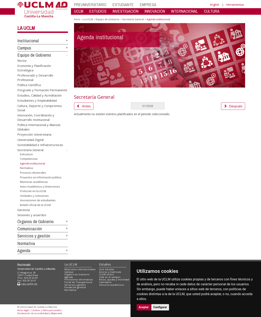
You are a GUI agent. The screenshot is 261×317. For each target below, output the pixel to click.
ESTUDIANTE (123, 4)
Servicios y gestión (33, 236)
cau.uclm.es (27, 284)
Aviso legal (23, 310)
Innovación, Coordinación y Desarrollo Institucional (35, 117)
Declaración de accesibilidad (33, 313)
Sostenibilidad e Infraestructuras (40, 145)
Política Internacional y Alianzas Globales (39, 127)
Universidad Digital (30, 139)
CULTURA (211, 11)
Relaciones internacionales (80, 269)
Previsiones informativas (78, 279)
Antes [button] (84, 106)
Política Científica (29, 85)
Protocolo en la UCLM (33, 191)
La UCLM (26, 28)
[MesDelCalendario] (147, 105)
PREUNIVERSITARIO (90, 4)
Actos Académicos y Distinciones (40, 186)
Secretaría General (30, 150)
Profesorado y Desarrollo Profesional (35, 77)
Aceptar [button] (144, 307)
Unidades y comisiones (34, 196)
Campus (24, 48)
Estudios (105, 264)
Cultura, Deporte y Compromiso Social (39, 107)
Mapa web (56, 313)
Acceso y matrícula (110, 271)
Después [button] (233, 106)
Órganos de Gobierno (35, 221)
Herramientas (235, 5)
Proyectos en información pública (40, 177)
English (214, 5)
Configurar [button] (160, 307)
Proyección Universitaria (34, 134)
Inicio (77, 19)
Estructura (26, 154)
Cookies (35, 310)
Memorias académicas (34, 182)
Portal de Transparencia (78, 282)
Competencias (29, 159)
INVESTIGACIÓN (125, 11)
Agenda (23, 250)
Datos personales (52, 310)
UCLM (78, 11)
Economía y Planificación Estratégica (34, 68)
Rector (22, 60)
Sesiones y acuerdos (31, 215)
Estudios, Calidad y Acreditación (39, 95)
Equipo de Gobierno (34, 55)
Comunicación (29, 229)
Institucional (28, 41)
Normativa (26, 168)
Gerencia (23, 210)
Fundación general (75, 287)
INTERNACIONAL (184, 11)
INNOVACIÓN (155, 11)
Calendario (105, 282)
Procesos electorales (33, 172)
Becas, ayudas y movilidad (114, 279)
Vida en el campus (109, 277)
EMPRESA (148, 4)
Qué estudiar (106, 269)
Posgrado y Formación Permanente (42, 90)
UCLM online (106, 274)
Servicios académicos (111, 284)
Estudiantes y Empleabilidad (37, 100)
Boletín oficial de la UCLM (35, 205)
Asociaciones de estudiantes (38, 200)
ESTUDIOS (97, 11)
